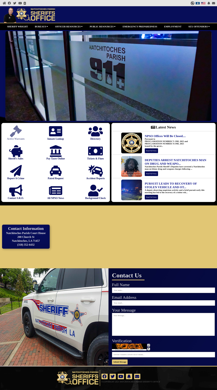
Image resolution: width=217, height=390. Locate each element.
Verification (122, 340)
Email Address (124, 297)
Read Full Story (151, 151)
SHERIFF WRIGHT (17, 26)
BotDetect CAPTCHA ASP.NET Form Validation (129, 349)
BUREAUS (41, 26)
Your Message (124, 310)
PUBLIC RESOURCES (103, 26)
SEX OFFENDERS (199, 26)
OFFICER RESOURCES (69, 26)
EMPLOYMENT (173, 26)
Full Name (121, 284)
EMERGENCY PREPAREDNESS (140, 26)
